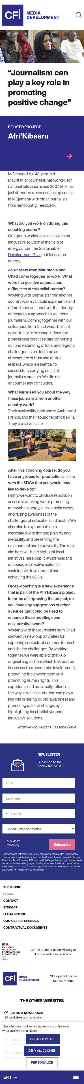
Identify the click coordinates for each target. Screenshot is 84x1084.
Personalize (42, 1062)
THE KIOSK (11, 887)
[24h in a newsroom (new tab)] (42, 1015)
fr (15, 1077)
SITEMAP (10, 907)
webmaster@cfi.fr (22, 866)
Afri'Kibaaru (28, 135)
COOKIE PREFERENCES (21, 920)
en (6, 1077)
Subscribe (62, 844)
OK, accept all (42, 1039)
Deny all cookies (42, 1051)
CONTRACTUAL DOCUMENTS (25, 927)
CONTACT (10, 900)
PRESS (8, 893)
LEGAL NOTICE (14, 914)
